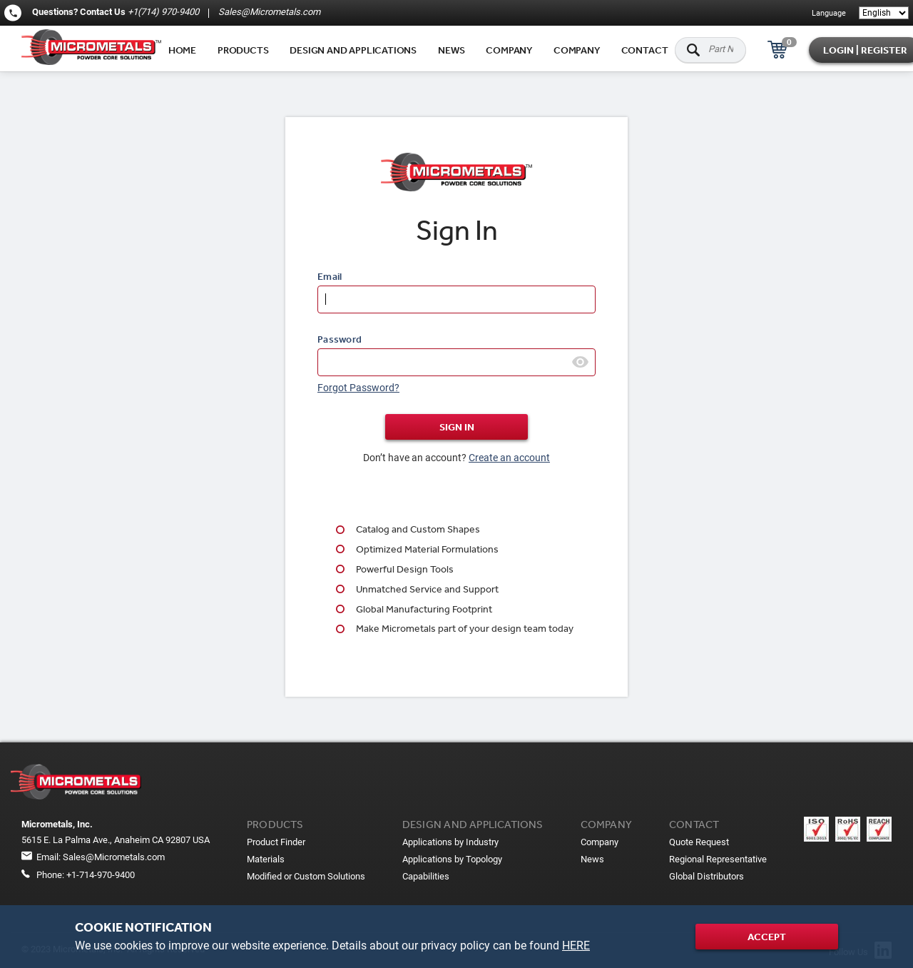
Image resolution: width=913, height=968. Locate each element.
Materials (266, 859)
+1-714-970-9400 (100, 874)
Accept (767, 936)
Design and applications (353, 50)
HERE (576, 945)
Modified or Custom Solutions (306, 876)
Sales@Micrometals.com (268, 11)
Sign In (456, 426)
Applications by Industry (450, 842)
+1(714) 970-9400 (163, 11)
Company (509, 50)
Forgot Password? (358, 387)
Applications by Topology (452, 859)
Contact (644, 50)
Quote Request (699, 842)
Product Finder (276, 842)
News (451, 50)
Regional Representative (718, 859)
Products (243, 50)
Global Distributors (706, 876)
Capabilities (425, 876)
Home (182, 50)
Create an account (509, 457)
